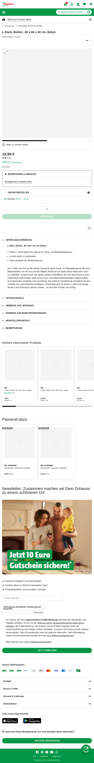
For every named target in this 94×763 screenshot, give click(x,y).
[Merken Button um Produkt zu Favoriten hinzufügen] (89, 228)
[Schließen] (90, 19)
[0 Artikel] (47, 209)
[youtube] (51, 752)
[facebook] (37, 752)
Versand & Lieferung (13, 696)
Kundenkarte (17, 162)
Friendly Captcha (38, 612)
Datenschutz (56, 756)
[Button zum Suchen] (89, 12)
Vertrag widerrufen (47, 741)
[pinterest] (42, 752)
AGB (34, 756)
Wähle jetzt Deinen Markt (19, 19)
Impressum (44, 756)
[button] (3, 12)
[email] (32, 597)
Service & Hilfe (10, 689)
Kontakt (7, 681)
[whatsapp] (57, 752)
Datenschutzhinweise (41, 642)
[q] (71, 12)
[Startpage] (8, 4)
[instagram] (46, 752)
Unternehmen (10, 704)
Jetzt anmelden (47, 650)
